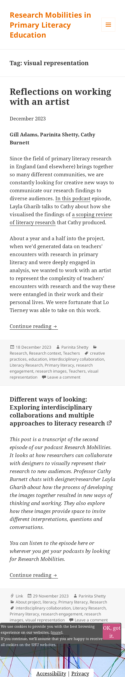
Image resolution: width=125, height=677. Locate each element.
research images (51, 371)
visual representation (45, 620)
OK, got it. (111, 631)
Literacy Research (26, 365)
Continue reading (34, 326)
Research (18, 353)
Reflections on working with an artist (60, 96)
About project (28, 602)
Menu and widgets (108, 31)
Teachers (71, 353)
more (56, 632)
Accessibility (51, 673)
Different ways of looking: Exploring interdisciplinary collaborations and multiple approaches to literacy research (57, 411)
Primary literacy (59, 365)
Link (19, 596)
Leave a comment (63, 377)
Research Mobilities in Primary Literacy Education (50, 25)
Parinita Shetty (74, 347)
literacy (49, 602)
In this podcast (72, 198)
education (38, 359)
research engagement (61, 614)
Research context (45, 353)
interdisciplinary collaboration (76, 359)
